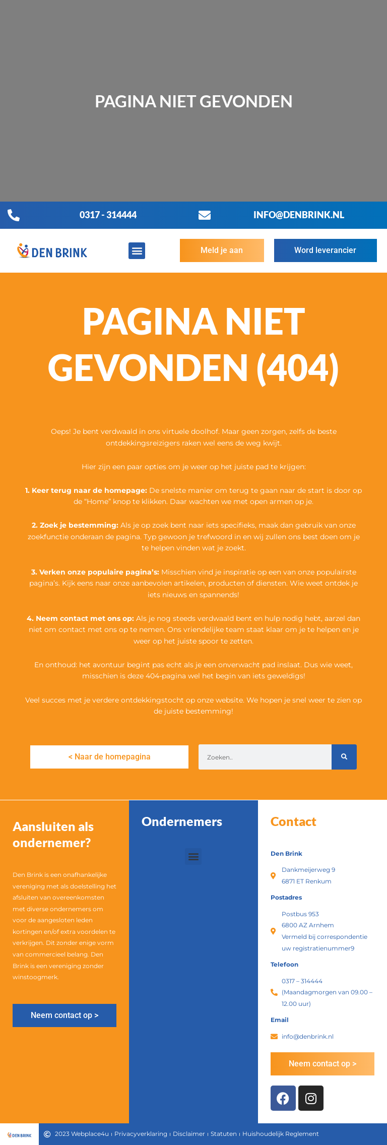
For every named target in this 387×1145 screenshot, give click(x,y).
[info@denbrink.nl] (205, 215)
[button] (136, 250)
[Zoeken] (344, 757)
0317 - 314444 (108, 214)
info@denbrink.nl (298, 214)
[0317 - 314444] (14, 215)
